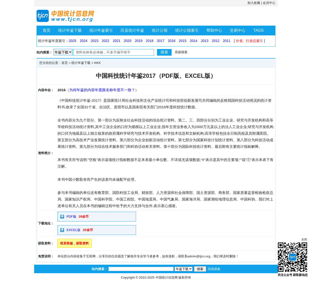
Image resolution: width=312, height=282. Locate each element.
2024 (83, 41)
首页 (46, 30)
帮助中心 (214, 30)
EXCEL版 (73, 230)
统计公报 (159, 30)
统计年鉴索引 (101, 30)
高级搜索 (181, 52)
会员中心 (269, 3)
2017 (160, 41)
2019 (138, 41)
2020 (127, 41)
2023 (94, 41)
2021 (116, 41)
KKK (97, 63)
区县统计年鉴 (132, 30)
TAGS (258, 30)
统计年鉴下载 (70, 30)
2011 (226, 41)
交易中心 (237, 30)
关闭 (304, 239)
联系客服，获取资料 (74, 243)
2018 (149, 41)
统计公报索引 (187, 30)
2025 (72, 41)
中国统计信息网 (167, 277)
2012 (215, 41)
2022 (105, 41)
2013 (204, 41)
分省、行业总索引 (249, 41)
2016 (171, 41)
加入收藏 (253, 3)
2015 (182, 41)
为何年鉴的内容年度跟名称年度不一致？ (102, 90)
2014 (193, 41)
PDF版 (71, 216)
